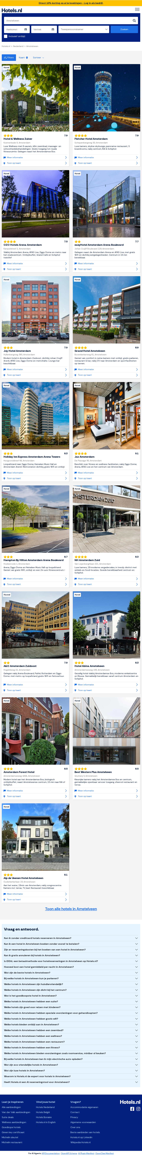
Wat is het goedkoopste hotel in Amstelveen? (30, 995)
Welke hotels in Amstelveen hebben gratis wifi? (31, 1018)
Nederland (18, 46)
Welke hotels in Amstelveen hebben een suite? (31, 1001)
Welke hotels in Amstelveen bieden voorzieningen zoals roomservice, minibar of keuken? (55, 1053)
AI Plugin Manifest (86, 1153)
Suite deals (8, 1117)
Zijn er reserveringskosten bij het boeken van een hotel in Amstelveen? (45, 949)
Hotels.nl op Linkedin (81, 1137)
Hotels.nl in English (46, 1122)
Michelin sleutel (10, 1137)
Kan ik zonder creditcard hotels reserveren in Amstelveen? (37, 938)
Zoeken (124, 29)
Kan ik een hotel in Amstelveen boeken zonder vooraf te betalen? (41, 943)
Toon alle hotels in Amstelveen (71, 909)
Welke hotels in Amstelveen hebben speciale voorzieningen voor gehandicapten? (51, 1013)
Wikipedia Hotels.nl (80, 1142)
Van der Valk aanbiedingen (16, 1112)
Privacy (74, 1117)
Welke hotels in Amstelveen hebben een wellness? (33, 1036)
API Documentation (51, 1153)
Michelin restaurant (12, 1142)
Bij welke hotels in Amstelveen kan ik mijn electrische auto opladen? (43, 1059)
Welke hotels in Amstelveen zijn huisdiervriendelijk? (33, 984)
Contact (75, 1112)
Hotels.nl (6, 46)
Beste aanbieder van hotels (85, 1132)
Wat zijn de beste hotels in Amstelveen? (27, 972)
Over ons (75, 1127)
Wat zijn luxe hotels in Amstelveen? (24, 1070)
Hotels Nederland (45, 1107)
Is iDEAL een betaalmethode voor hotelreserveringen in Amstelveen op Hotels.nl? (51, 961)
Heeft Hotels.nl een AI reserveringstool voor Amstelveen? (37, 1082)
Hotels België (43, 1112)
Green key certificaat (13, 1132)
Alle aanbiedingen (11, 1107)
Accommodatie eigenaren (84, 1107)
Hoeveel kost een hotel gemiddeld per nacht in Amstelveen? (39, 966)
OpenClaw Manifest (104, 1153)
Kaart (23, 57)
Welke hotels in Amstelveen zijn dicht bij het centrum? (35, 989)
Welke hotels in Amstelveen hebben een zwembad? (33, 1030)
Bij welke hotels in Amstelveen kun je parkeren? (31, 978)
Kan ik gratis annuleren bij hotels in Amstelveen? (32, 955)
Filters (9, 57)
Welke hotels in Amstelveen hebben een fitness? (32, 1047)
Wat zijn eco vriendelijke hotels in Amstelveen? (31, 1064)
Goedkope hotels (11, 1127)
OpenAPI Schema (69, 1153)
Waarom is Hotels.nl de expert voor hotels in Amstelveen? (37, 1076)
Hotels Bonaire (44, 1117)
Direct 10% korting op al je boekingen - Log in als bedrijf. (71, 3)
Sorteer (38, 57)
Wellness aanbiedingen (14, 1122)
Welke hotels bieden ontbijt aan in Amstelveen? (31, 1024)
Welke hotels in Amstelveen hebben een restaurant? (34, 1041)
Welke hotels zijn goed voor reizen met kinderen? (32, 1007)
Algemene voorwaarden (83, 1122)
